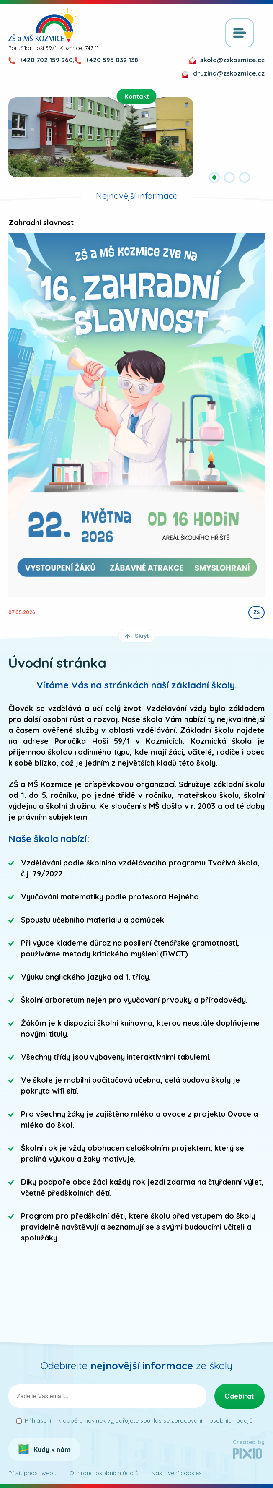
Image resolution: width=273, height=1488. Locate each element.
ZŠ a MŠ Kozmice (44, 25)
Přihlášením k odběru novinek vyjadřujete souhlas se (138, 1420)
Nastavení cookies (176, 1473)
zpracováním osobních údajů (211, 1420)
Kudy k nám (51, 1449)
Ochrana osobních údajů (104, 1473)
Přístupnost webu (32, 1473)
